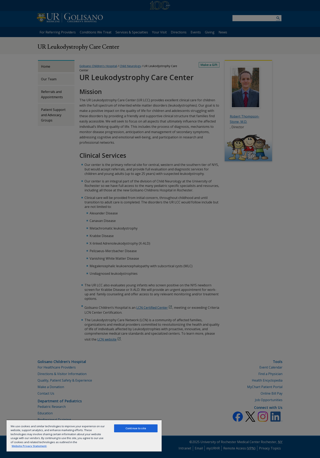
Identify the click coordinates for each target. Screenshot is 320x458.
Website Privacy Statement (29, 446)
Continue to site (136, 428)
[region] (84, 435)
